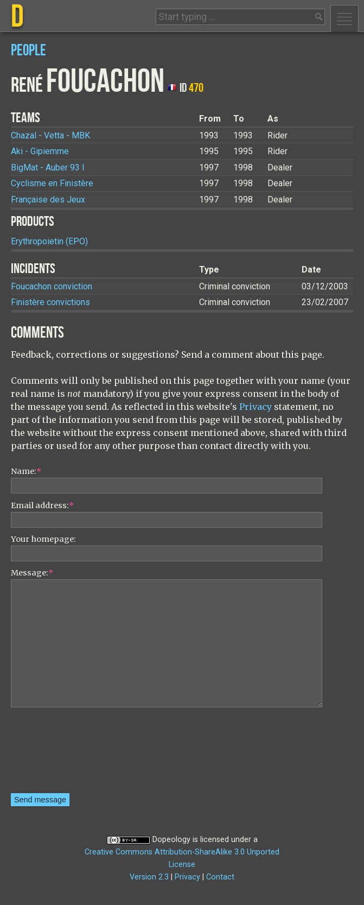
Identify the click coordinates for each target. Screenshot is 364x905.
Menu (344, 18)
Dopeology (171, 839)
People (28, 50)
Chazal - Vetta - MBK (50, 135)
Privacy (255, 406)
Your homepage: (43, 539)
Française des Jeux (48, 199)
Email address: (42, 505)
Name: (26, 471)
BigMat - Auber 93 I (48, 167)
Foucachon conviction (51, 286)
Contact (220, 877)
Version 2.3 (149, 877)
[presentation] (55, 754)
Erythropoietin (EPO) (49, 241)
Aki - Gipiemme (40, 151)
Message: (32, 573)
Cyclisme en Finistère (52, 183)
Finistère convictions (50, 302)
